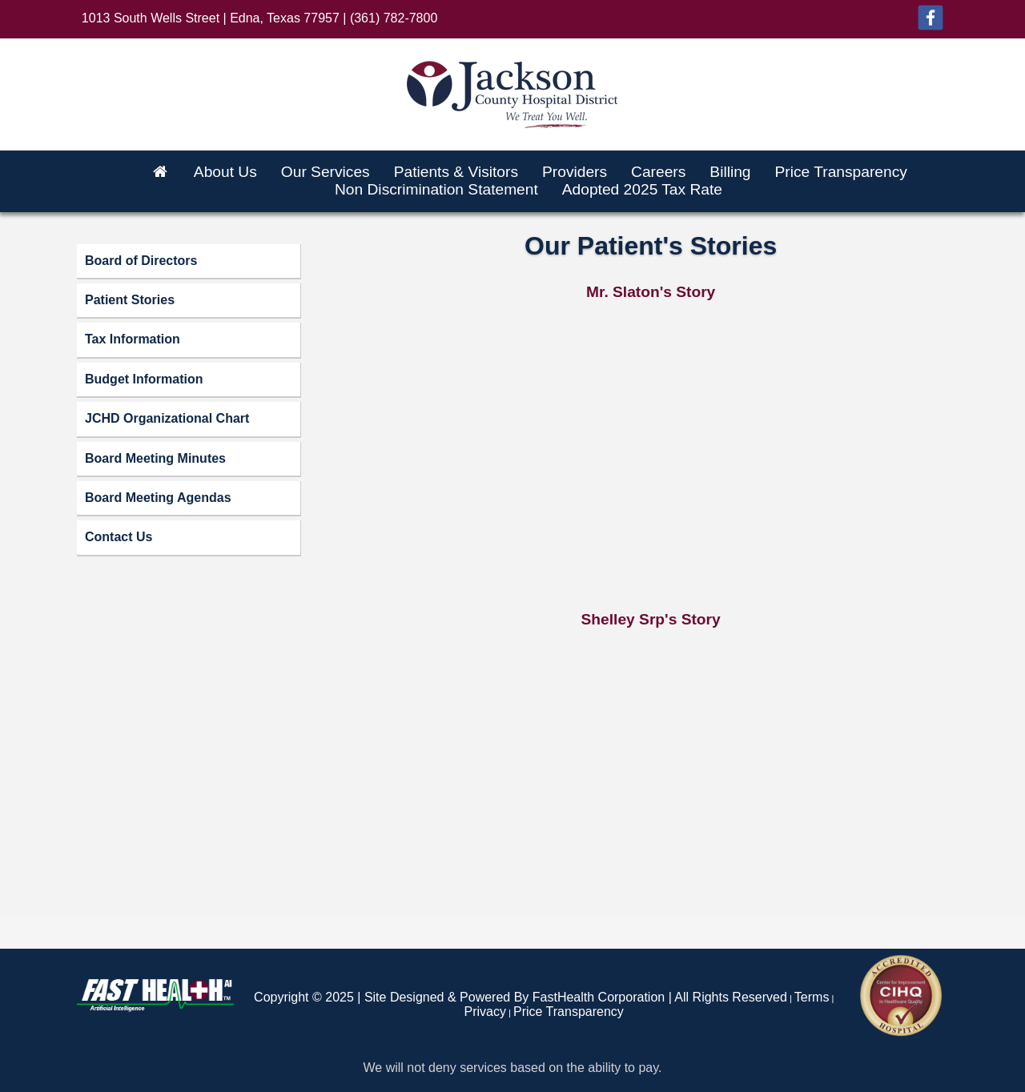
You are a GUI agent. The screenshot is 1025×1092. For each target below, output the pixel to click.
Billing (729, 171)
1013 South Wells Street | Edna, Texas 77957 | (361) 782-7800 (259, 18)
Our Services (325, 171)
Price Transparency (841, 171)
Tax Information (132, 339)
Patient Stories (130, 300)
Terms (812, 997)
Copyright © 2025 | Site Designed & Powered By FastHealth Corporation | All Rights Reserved (520, 997)
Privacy (485, 1011)
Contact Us (118, 537)
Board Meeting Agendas (158, 497)
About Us (225, 171)
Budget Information (144, 379)
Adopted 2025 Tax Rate (642, 189)
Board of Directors (141, 260)
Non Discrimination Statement (436, 189)
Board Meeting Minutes (155, 458)
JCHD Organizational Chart (167, 418)
